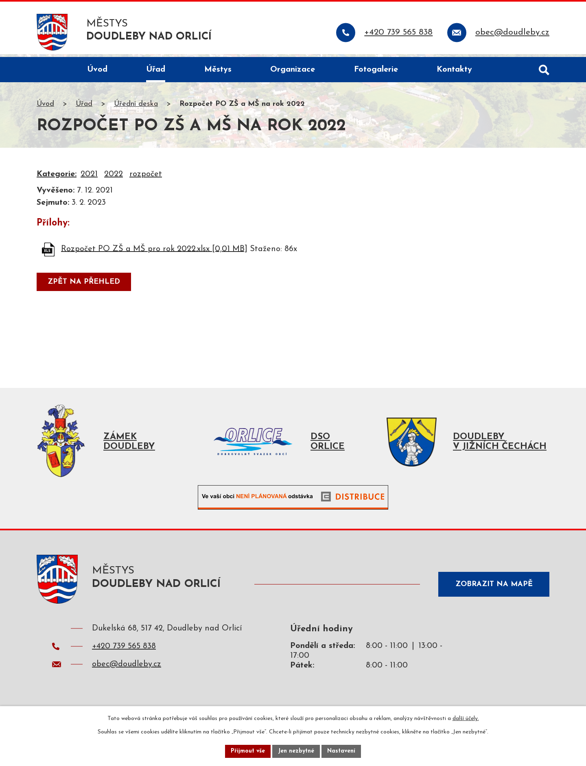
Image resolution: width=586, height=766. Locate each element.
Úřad (84, 107)
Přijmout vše (248, 751)
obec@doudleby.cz (126, 670)
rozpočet (145, 177)
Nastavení (341, 751)
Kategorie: (57, 177)
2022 (113, 177)
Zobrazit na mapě (494, 587)
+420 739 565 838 (124, 652)
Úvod (45, 107)
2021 (89, 177)
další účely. (466, 719)
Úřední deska (136, 107)
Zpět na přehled (84, 285)
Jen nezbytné (296, 751)
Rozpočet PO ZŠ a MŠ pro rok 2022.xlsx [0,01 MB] (154, 252)
